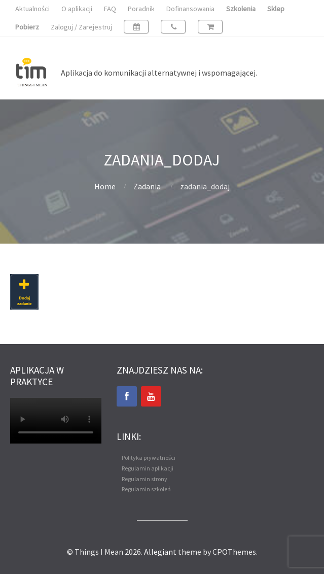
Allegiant (160, 552)
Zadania (147, 186)
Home (105, 186)
